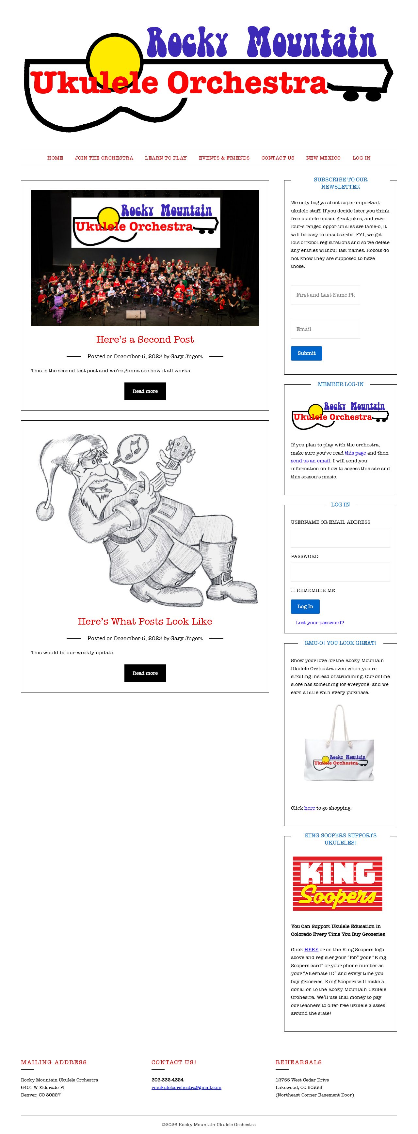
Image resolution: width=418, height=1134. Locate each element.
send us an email (310, 461)
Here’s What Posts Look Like (145, 621)
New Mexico (323, 158)
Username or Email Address (330, 522)
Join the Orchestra (104, 158)
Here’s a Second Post (145, 339)
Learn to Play (166, 158)
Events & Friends (224, 158)
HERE (311, 950)
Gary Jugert (186, 356)
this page (355, 453)
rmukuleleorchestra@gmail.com (186, 1087)
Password (304, 556)
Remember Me (316, 590)
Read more (145, 391)
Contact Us (278, 158)
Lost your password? (320, 623)
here (309, 808)
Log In (362, 158)
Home (55, 158)
